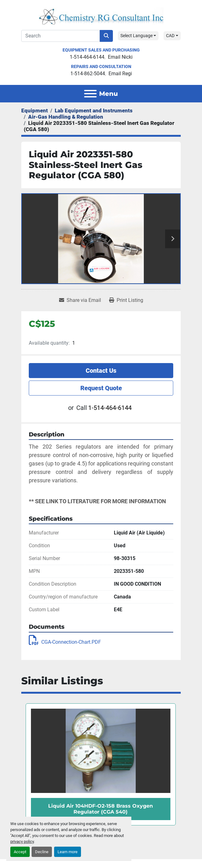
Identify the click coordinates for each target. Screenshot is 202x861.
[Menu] (90, 93)
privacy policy (22, 841)
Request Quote (101, 388)
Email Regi (120, 73)
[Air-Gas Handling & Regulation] (65, 117)
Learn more (68, 851)
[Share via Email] (80, 300)
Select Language (136, 35)
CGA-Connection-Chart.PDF (65, 642)
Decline (41, 851)
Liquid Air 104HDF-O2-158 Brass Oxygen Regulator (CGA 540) (100, 809)
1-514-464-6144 (87, 57)
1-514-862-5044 (87, 73)
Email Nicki (120, 57)
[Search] (60, 36)
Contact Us (101, 370)
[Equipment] (34, 110)
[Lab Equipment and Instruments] (94, 110)
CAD (170, 35)
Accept (20, 851)
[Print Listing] (126, 300)
